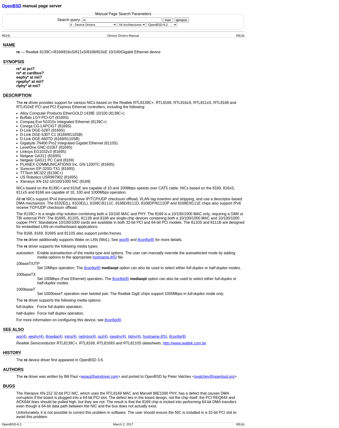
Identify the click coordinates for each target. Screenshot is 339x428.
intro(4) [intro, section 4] (70, 336)
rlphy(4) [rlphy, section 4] (134, 336)
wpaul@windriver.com (99, 376)
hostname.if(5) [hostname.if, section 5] (105, 257)
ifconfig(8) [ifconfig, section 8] (146, 240)
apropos (181, 20)
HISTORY (12, 352)
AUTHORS (13, 369)
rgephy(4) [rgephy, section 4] (118, 336)
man (168, 20)
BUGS (9, 386)
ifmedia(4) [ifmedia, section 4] (53, 336)
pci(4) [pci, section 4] (103, 336)
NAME (9, 45)
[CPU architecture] (132, 24)
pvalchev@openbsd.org (214, 376)
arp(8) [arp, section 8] (124, 240)
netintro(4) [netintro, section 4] (87, 336)
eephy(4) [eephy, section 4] (35, 336)
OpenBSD (11, 6)
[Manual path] (162, 24)
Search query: (110, 20)
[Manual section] (93, 24)
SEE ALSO (13, 329)
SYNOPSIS (13, 61)
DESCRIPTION (17, 95)
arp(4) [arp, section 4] (21, 336)
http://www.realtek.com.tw (184, 343)
